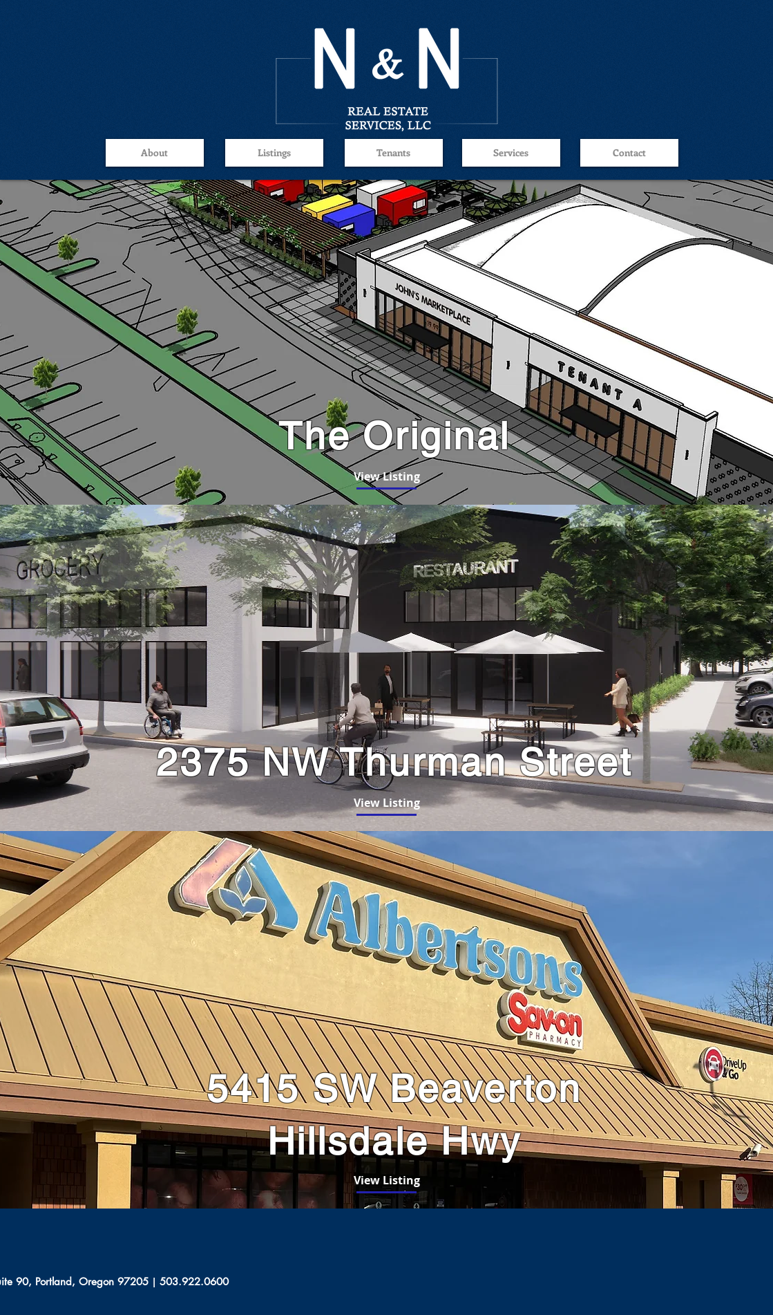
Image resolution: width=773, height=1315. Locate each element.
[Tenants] (394, 153)
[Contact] (629, 153)
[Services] (511, 153)
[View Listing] (387, 476)
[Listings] (274, 153)
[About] (155, 153)
